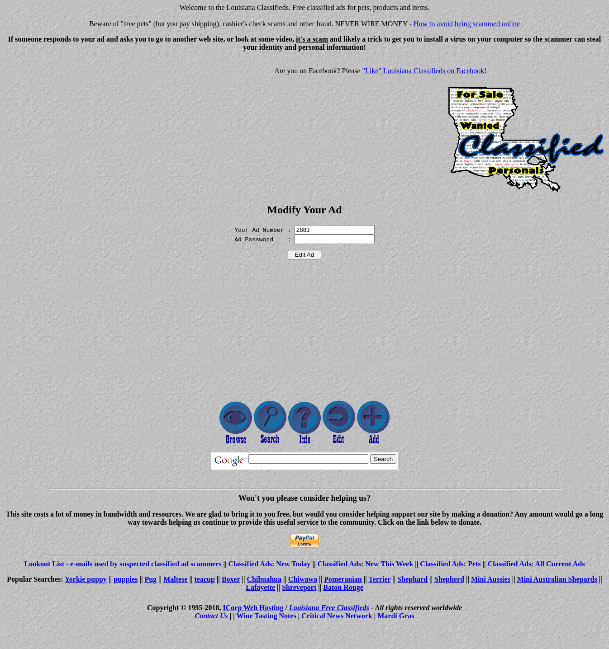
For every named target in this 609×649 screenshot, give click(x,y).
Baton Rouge (343, 587)
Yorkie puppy (86, 579)
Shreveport (299, 587)
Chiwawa (302, 579)
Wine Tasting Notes (266, 616)
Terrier (379, 579)
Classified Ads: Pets (450, 564)
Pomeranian (343, 579)
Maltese (175, 579)
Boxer (231, 579)
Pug (150, 579)
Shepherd (449, 579)
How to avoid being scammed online (467, 24)
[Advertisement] (80, 122)
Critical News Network (336, 616)
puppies (126, 579)
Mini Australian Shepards (557, 579)
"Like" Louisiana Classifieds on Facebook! (424, 71)
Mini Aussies (490, 579)
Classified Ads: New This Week (365, 564)
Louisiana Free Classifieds (329, 607)
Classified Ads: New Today (269, 564)
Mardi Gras (395, 616)
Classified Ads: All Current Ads (536, 564)
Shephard (412, 579)
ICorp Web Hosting (253, 607)
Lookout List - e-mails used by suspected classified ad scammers (122, 564)
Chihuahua (264, 579)
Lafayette (260, 587)
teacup (205, 579)
